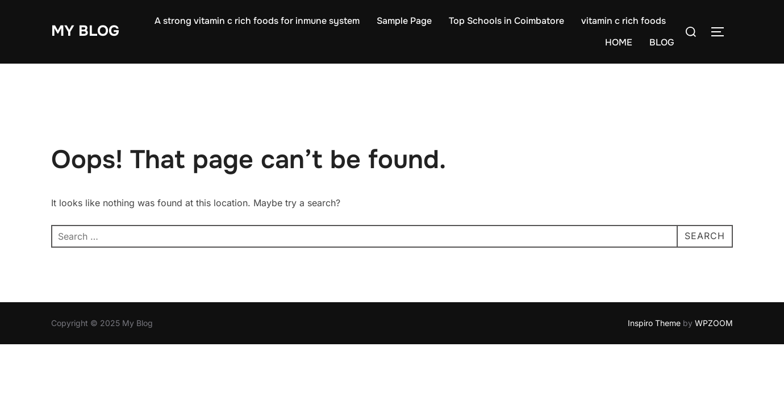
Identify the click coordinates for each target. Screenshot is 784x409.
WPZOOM (714, 323)
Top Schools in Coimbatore (506, 21)
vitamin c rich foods (623, 21)
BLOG (661, 42)
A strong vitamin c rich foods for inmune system (257, 21)
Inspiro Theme (654, 323)
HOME (618, 42)
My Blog (85, 31)
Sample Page (404, 21)
